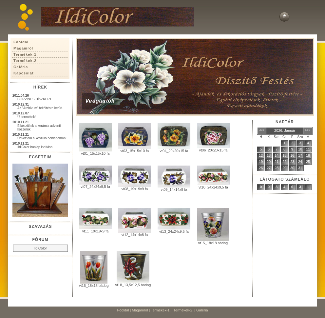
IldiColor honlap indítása (34, 147)
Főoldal (123, 310)
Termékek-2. (184, 310)
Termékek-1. (161, 310)
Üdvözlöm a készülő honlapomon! (42, 138)
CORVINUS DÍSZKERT (34, 99)
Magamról (140, 310)
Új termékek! (26, 117)
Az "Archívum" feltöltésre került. (40, 108)
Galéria (202, 310)
